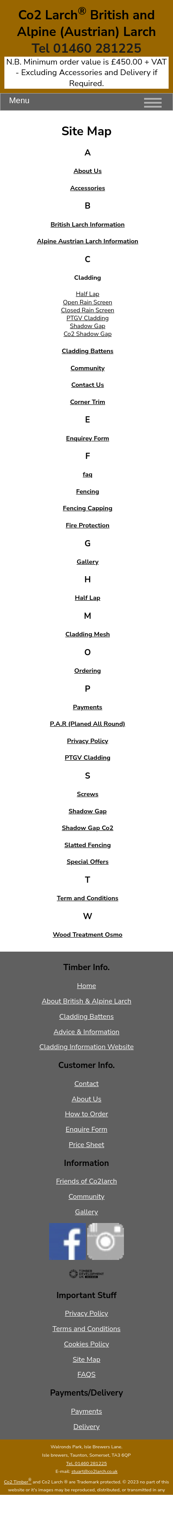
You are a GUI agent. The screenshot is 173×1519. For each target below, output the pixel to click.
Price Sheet (86, 1145)
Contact (86, 1084)
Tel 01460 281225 (86, 48)
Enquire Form (86, 1129)
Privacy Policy (86, 1313)
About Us (87, 1099)
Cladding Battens (86, 1016)
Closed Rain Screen (87, 310)
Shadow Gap (88, 326)
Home (86, 986)
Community (86, 1196)
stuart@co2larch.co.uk (94, 1471)
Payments (86, 1411)
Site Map (86, 1359)
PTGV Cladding (88, 318)
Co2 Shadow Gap (88, 334)
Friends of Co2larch (86, 1181)
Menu (85, 102)
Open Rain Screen (87, 302)
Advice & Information (86, 1032)
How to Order (86, 1114)
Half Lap (87, 294)
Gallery (86, 1212)
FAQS (86, 1374)
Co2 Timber (18, 1482)
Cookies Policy (86, 1344)
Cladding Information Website (86, 1047)
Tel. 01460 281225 (86, 1463)
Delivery (87, 1427)
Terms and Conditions (86, 1329)
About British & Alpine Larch (86, 1001)
